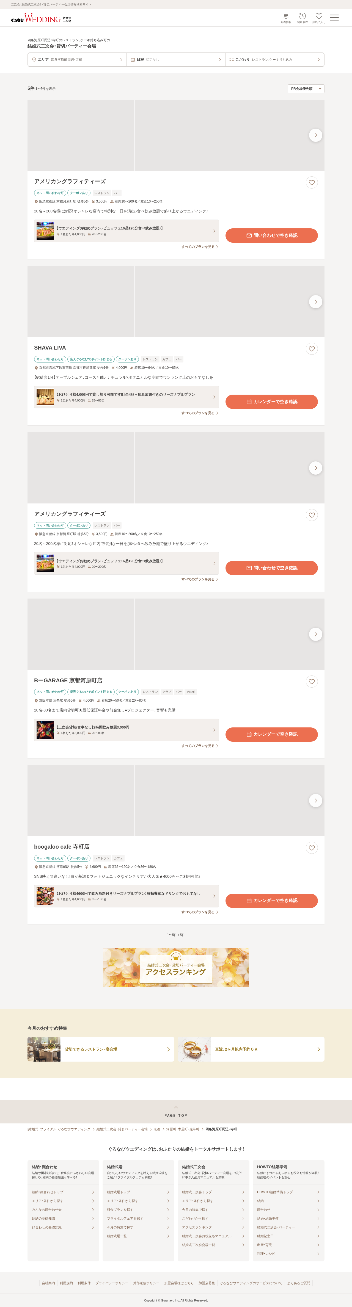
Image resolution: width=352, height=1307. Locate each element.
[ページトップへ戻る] (176, 1111)
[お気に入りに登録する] (312, 182)
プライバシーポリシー (111, 1283)
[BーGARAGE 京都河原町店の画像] (176, 634)
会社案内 (48, 1283)
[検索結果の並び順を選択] (306, 88)
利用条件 (84, 1283)
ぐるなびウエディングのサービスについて (251, 1283)
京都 (157, 1129)
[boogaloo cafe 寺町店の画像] (176, 800)
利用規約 (66, 1283)
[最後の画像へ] (315, 135)
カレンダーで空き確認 (272, 401)
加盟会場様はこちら (179, 1283)
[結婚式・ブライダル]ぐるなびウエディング (59, 1129)
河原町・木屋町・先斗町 (182, 1129)
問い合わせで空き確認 (272, 235)
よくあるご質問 (298, 1283)
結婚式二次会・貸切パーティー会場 (122, 1129)
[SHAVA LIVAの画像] (176, 301)
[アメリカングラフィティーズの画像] (176, 135)
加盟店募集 (207, 1283)
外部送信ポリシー (146, 1283)
